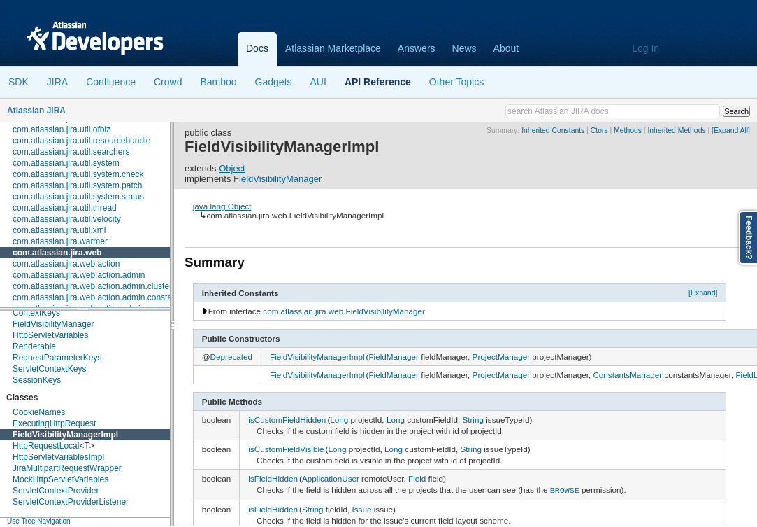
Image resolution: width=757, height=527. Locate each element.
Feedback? (749, 238)
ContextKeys (36, 313)
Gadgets (273, 81)
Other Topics (456, 81)
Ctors (599, 130)
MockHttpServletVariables (60, 479)
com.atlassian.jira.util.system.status (78, 197)
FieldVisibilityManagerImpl (65, 435)
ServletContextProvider (56, 491)
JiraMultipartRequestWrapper (67, 468)
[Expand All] (731, 130)
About (506, 48)
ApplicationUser (330, 478)
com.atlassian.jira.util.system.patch (77, 185)
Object (232, 168)
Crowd (168, 81)
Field (417, 478)
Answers (416, 48)
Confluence (111, 81)
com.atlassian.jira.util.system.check (78, 174)
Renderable (34, 346)
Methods (628, 130)
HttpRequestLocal (46, 446)
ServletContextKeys (49, 369)
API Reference (378, 81)
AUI (318, 81)
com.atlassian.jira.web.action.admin (79, 275)
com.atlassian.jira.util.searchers (71, 152)
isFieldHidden (273, 478)
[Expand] (703, 292)
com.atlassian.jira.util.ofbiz (61, 129)
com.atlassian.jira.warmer (60, 241)
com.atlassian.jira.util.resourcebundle (81, 141)
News (464, 48)
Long (339, 419)
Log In (645, 48)
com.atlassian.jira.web (57, 253)
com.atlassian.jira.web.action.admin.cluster (92, 286)
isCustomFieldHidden (287, 419)
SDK (18, 81)
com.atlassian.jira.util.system (66, 163)
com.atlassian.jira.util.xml (59, 230)
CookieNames (39, 412)
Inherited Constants (552, 130)
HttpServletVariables (51, 335)
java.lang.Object (222, 206)
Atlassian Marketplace (333, 48)
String (473, 419)
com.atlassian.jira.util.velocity (67, 219)
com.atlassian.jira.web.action (66, 264)
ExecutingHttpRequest (54, 423)
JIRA (57, 81)
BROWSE (564, 489)
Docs (257, 48)
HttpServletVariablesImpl (58, 457)
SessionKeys (37, 380)
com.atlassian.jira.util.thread (65, 208)
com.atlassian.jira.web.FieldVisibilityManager (344, 311)
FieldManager (393, 356)
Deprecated (231, 356)
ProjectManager (502, 356)
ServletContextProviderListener (71, 502)
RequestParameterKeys (57, 358)
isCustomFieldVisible (286, 449)
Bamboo (218, 81)
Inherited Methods (676, 130)
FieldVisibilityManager (53, 324)
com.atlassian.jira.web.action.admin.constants (98, 297)
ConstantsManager (627, 374)
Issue (362, 507)
